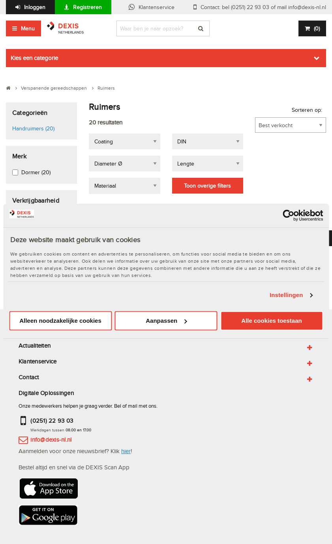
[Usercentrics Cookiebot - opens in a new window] (288, 215)
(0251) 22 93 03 (51, 420)
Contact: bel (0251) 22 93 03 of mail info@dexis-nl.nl (263, 7)
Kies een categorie (34, 58)
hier (126, 451)
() (317, 28)
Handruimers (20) (33, 128)
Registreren (87, 7)
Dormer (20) (36, 172)
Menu (28, 28)
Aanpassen (166, 320)
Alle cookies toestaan (271, 320)
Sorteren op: (307, 110)
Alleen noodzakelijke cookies (60, 320)
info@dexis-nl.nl (50, 439)
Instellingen (286, 295)
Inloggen (34, 7)
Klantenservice (156, 7)
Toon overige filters (207, 186)
